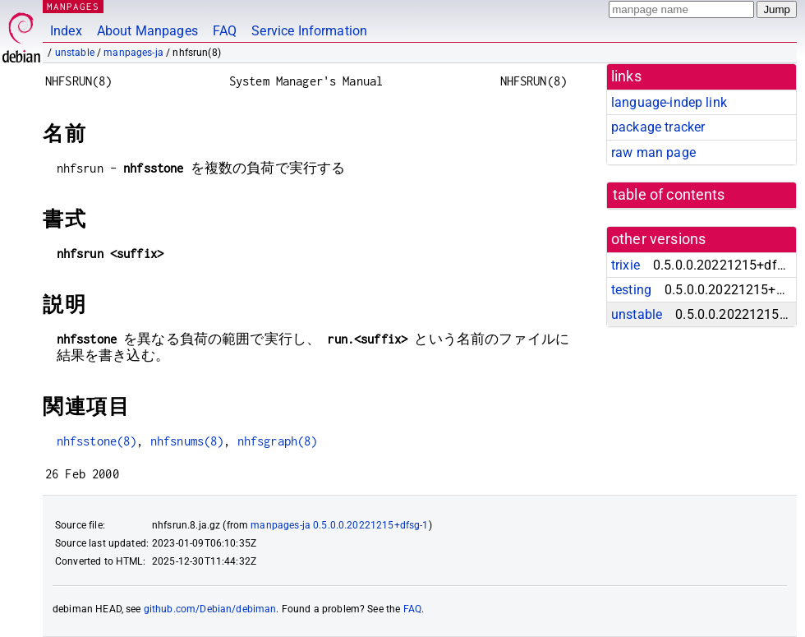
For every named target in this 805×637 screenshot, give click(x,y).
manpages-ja (133, 52)
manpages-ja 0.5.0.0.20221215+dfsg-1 (339, 525)
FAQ (225, 31)
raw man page (653, 152)
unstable (74, 52)
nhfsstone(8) (97, 441)
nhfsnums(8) (187, 441)
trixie (625, 265)
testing (631, 290)
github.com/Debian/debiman (210, 609)
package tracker (658, 127)
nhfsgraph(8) (277, 441)
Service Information (309, 31)
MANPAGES (73, 6)
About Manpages (147, 31)
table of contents (669, 195)
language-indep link (669, 102)
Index (66, 31)
